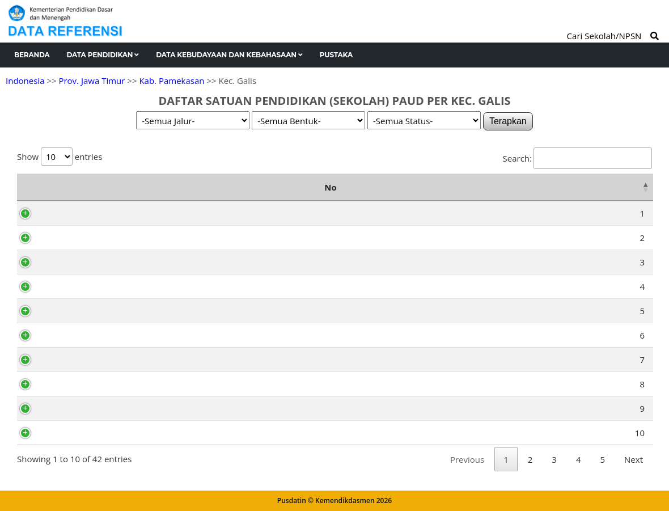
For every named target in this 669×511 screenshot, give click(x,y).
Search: (577, 158)
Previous (467, 459)
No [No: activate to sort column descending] (29, 187)
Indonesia (25, 80)
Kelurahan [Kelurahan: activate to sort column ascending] (536, 187)
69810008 (75, 310)
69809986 (75, 335)
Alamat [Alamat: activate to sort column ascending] (365, 187)
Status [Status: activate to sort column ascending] (623, 187)
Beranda (32, 54)
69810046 (75, 384)
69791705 (75, 237)
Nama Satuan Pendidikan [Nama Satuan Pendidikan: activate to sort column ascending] (177, 187)
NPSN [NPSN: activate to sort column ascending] (72, 187)
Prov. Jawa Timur (91, 80)
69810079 (75, 408)
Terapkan (508, 121)
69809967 (75, 262)
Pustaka (336, 54)
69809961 (75, 286)
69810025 (75, 359)
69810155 (75, 432)
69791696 (75, 213)
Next (633, 459)
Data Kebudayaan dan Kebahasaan (229, 54)
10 (36, 432)
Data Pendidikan (103, 54)
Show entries (59, 156)
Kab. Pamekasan (171, 80)
